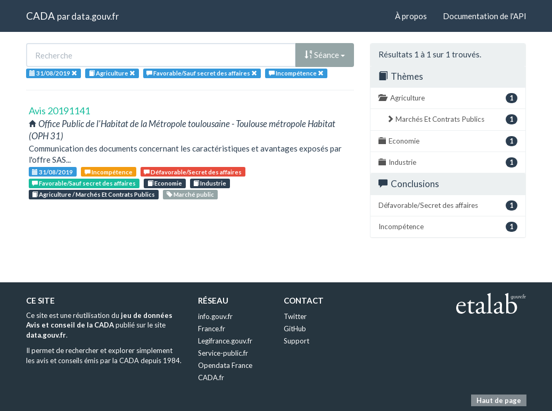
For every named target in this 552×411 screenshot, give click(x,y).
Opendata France (225, 365)
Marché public (190, 194)
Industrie (209, 183)
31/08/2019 (52, 172)
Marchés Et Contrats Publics (451, 119)
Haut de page (498, 400)
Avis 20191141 (59, 110)
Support (296, 341)
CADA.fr (211, 377)
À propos (411, 16)
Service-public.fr (223, 353)
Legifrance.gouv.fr (225, 341)
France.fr (211, 328)
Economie (164, 183)
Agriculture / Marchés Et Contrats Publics (93, 194)
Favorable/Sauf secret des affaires (84, 183)
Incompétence (109, 172)
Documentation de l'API (484, 16)
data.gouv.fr (95, 16)
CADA (40, 16)
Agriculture (447, 98)
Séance (324, 55)
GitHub (295, 328)
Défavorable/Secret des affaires (193, 172)
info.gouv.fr (215, 316)
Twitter (295, 316)
